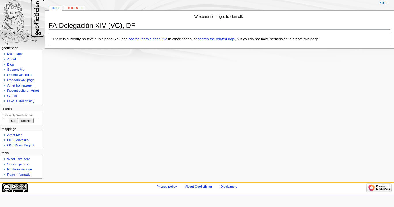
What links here (18, 159)
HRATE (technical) (20, 101)
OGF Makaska (18, 140)
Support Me (15, 69)
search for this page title (147, 39)
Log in (383, 2)
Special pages (17, 164)
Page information (19, 174)
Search (7, 108)
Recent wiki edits (19, 74)
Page (55, 7)
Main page (15, 53)
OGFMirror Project (20, 145)
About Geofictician (198, 186)
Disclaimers (228, 186)
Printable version (19, 169)
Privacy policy (167, 186)
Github (12, 95)
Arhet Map (14, 135)
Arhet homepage (19, 85)
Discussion (74, 7)
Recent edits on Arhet (23, 90)
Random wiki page (20, 80)
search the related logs (216, 39)
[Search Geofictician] (21, 115)
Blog (10, 64)
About (11, 59)
